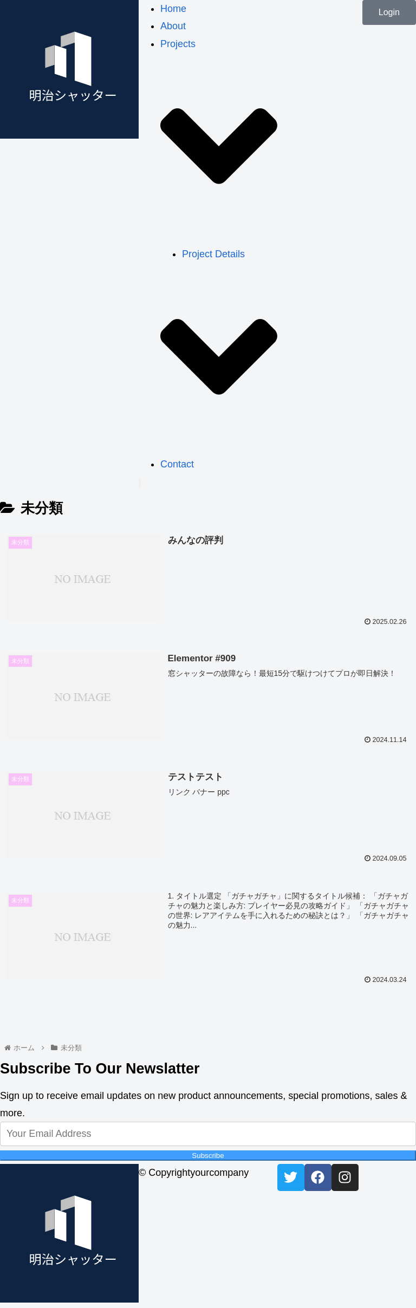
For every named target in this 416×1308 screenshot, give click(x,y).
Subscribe (208, 1155)
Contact (177, 464)
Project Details (213, 254)
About (173, 26)
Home (173, 8)
